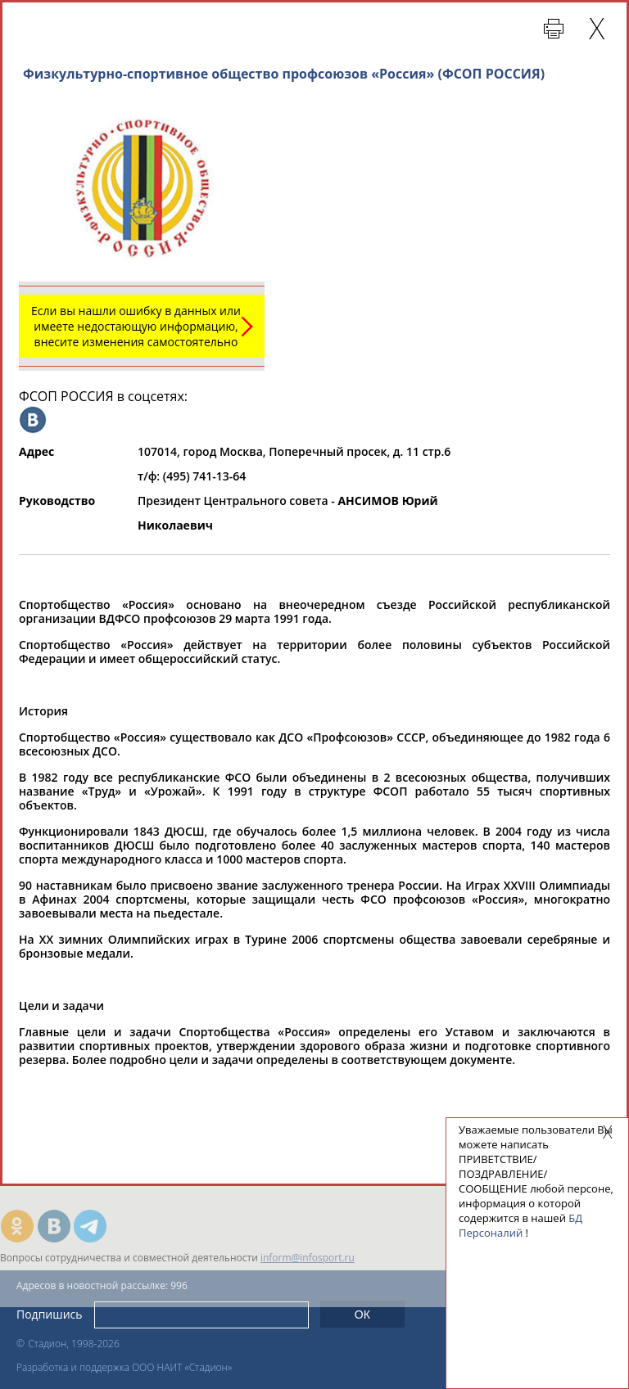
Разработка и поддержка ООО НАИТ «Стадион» (124, 1367)
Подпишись (49, 1314)
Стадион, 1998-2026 (74, 1343)
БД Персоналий (520, 1225)
